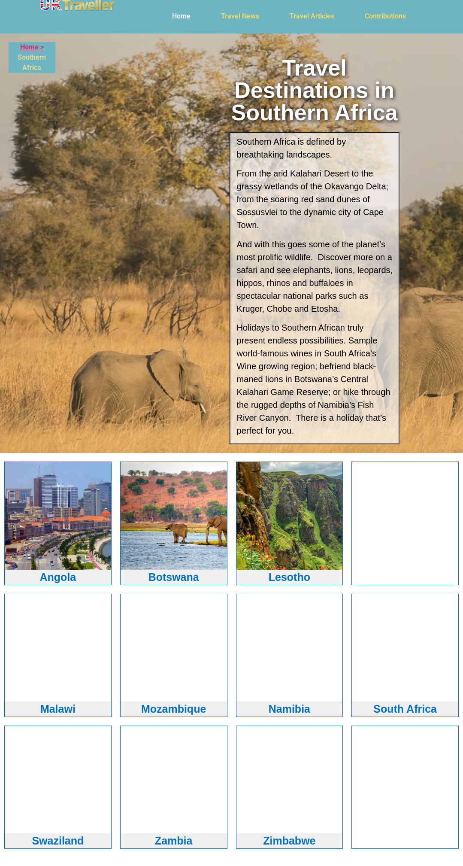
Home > (32, 47)
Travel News (240, 16)
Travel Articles (312, 16)
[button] (183, 16)
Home (181, 16)
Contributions (385, 16)
